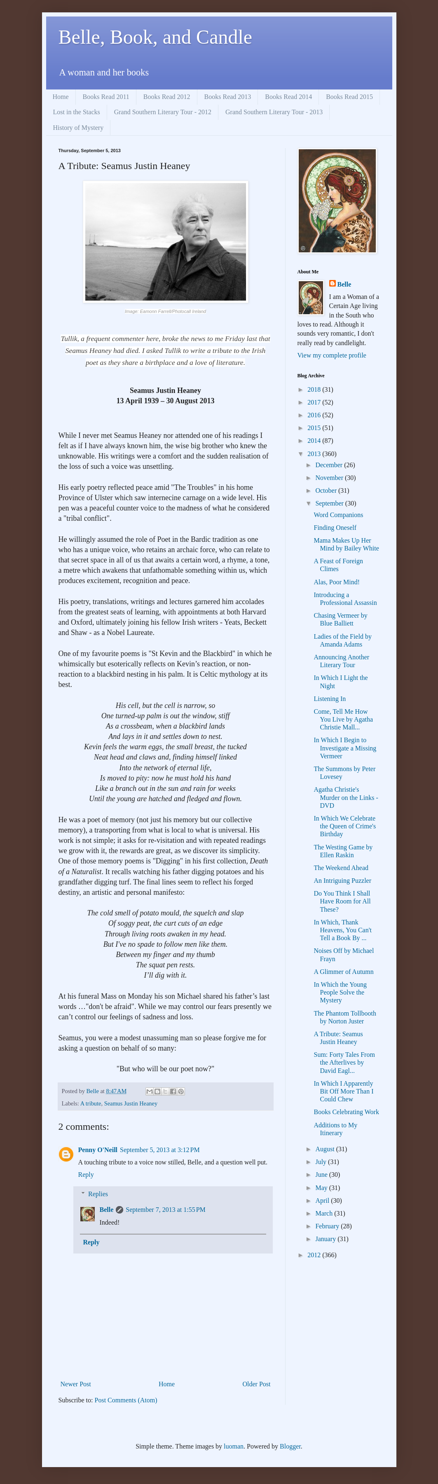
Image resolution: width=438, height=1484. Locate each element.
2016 (314, 415)
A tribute (90, 1103)
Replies (98, 1193)
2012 (314, 1254)
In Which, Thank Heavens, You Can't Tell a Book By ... (343, 930)
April (323, 1200)
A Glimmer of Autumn (343, 971)
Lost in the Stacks (76, 111)
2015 (314, 427)
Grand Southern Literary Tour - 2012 (162, 111)
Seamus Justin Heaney (131, 1103)
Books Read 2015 (349, 96)
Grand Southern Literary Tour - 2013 (274, 111)
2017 (314, 402)
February (328, 1226)
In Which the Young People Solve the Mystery (340, 992)
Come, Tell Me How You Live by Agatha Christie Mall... (343, 719)
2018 (314, 389)
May (322, 1187)
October (326, 490)
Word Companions (338, 514)
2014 (314, 440)
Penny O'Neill (98, 1149)
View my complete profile (331, 355)
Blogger (290, 1446)
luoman (234, 1446)
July (321, 1161)
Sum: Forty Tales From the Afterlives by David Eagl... (344, 1062)
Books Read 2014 (288, 96)
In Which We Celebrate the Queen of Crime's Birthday (345, 826)
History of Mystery (78, 127)
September (330, 503)
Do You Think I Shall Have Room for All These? (342, 901)
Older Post (257, 1384)
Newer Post (76, 1384)
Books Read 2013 (227, 96)
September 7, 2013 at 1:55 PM (166, 1209)
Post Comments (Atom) (126, 1400)
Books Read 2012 (166, 96)
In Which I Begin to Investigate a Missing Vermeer (345, 747)
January (326, 1238)
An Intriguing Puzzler (342, 880)
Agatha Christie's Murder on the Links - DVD (346, 797)
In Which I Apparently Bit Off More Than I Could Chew (343, 1091)
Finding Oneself (335, 527)
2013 (314, 453)
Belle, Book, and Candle (156, 37)
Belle (107, 1209)
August (325, 1148)
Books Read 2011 (106, 96)
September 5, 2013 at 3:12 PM (160, 1149)
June (322, 1174)
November (330, 477)
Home (61, 96)
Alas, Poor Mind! (337, 582)
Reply (86, 1174)
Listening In (330, 698)
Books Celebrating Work (346, 1111)
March (324, 1213)
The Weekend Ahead (341, 867)
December (329, 464)
